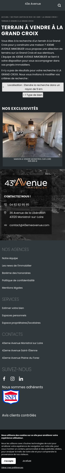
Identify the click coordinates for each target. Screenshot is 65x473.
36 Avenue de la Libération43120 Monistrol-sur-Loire (27, 215)
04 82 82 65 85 (19, 205)
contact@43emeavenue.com (29, 225)
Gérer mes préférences (12, 467)
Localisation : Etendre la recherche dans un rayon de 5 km (34, 87)
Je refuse (27, 460)
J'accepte (8, 461)
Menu (5, 5)
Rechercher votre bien (60, 5)
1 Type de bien (33, 95)
